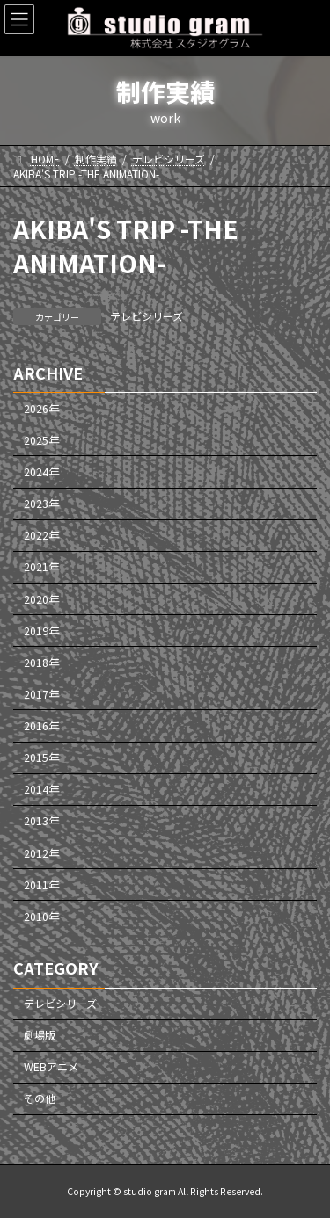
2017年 (41, 694)
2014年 (41, 790)
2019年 (41, 631)
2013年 (41, 822)
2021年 (41, 568)
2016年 (41, 726)
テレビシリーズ (146, 315)
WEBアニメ (51, 1068)
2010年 (41, 916)
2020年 (41, 599)
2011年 (41, 885)
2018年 (41, 663)
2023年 (41, 503)
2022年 (41, 536)
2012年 (41, 853)
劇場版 (39, 1036)
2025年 (41, 440)
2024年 (41, 472)
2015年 (41, 757)
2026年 (41, 409)
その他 (39, 1099)
